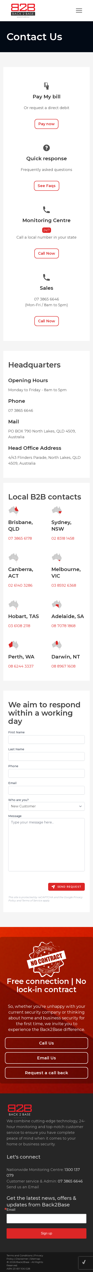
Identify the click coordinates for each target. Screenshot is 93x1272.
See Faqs (47, 186)
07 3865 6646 (70, 1181)
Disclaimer (22, 1258)
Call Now (46, 253)
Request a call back (46, 1072)
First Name (16, 732)
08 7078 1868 (63, 626)
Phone (13, 766)
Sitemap (35, 1258)
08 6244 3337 (21, 666)
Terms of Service (32, 900)
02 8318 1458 (62, 538)
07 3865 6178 (20, 538)
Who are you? (18, 800)
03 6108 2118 (19, 626)
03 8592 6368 (63, 585)
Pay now (46, 124)
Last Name (16, 749)
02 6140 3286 (20, 585)
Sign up (46, 1233)
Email (12, 783)
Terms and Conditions (19, 1255)
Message (15, 816)
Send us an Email (23, 1187)
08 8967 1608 (63, 666)
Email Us (46, 1057)
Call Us (46, 1043)
